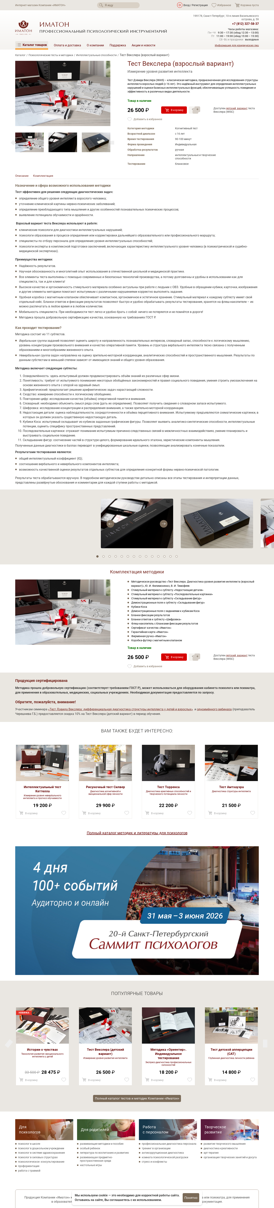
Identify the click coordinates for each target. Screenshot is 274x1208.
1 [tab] (97, 557)
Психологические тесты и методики (51, 55)
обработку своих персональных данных (146, 1115)
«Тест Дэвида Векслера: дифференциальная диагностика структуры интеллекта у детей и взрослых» (120, 710)
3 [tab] (109, 557)
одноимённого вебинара (214, 710)
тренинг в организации (156, 1021)
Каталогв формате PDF (238, 1121)
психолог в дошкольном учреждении (41, 1021)
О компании (95, 45)
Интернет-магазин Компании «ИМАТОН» (40, 5)
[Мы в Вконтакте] (18, 1178)
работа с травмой (29, 1043)
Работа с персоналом (156, 1003)
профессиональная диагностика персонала (169, 1017)
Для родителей (95, 1003)
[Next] (13, 143)
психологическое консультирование (41, 1035)
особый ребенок (90, 1021)
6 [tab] (128, 557)
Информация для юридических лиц (237, 45)
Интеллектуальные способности (96, 55)
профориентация (28, 1039)
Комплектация (43, 176)
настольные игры (91, 1038)
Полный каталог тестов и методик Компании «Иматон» (137, 971)
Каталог (20, 55)
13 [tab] (170, 557)
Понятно (191, 1198)
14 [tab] (176, 557)
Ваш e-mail (99, 1126)
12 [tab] (164, 557)
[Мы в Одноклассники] (29, 1178)
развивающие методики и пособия (101, 1017)
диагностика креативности (221, 1021)
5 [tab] (122, 557)
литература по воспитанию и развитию (104, 1026)
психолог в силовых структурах (38, 1030)
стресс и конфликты (154, 1035)
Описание (22, 176)
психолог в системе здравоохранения (41, 1026)
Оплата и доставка (67, 45)
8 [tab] (140, 557)
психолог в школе (29, 1017)
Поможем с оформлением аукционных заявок (42, 1119)
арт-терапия (211, 1026)
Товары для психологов (114, 1182)
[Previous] (112, 143)
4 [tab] (116, 557)
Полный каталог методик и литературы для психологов (137, 834)
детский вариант (237, 108)
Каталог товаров (109, 1170)
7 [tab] (134, 557)
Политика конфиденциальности (35, 1186)
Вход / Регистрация (195, 5)
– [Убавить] (198, 112)
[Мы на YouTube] (39, 1178)
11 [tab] (158, 557)
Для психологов (29, 1003)
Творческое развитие (215, 1003)
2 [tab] (103, 557)
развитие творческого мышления (225, 1017)
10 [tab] (152, 557)
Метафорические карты (114, 1188)
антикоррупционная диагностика (163, 1026)
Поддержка (118, 45)
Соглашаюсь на (135, 1116)
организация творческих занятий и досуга (230, 1030)
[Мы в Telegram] (50, 1178)
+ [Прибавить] (198, 108)
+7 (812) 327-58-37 (245, 24)
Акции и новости (143, 45)
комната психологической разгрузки (165, 1030)
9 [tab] (146, 557)
